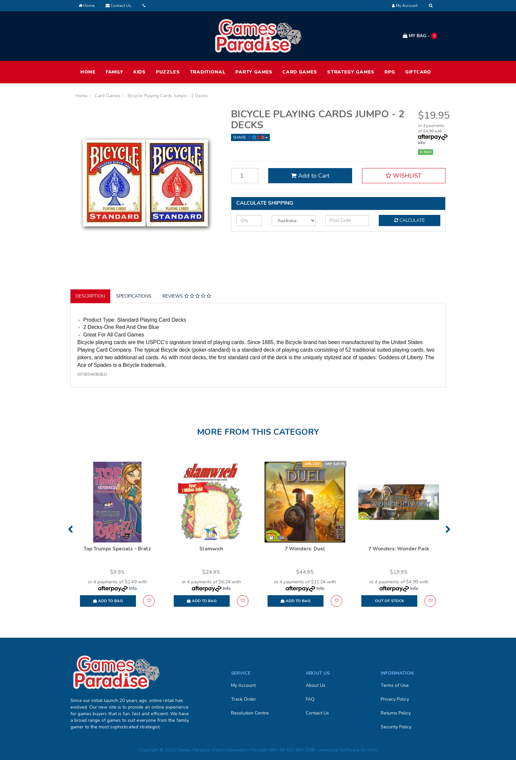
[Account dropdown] (405, 5)
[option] (117, 537)
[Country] (294, 220)
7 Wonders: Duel (305, 548)
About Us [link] (315, 685)
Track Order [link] (243, 699)
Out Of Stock (389, 600)
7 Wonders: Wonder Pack (398, 548)
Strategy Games (350, 72)
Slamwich (211, 548)
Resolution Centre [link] (250, 713)
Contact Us (118, 5)
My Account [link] (243, 685)
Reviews (187, 296)
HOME (88, 72)
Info (421, 142)
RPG (389, 72)
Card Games (299, 72)
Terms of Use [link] (395, 685)
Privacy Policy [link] (395, 699)
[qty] (249, 220)
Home (86, 5)
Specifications (133, 296)
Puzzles (168, 72)
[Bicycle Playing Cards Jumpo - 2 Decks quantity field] (245, 175)
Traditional (208, 72)
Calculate (409, 220)
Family (114, 72)
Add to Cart (310, 176)
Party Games (253, 72)
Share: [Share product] (250, 137)
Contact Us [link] (317, 713)
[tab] (90, 296)
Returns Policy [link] (396, 713)
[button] (404, 175)
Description (90, 296)
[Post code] (347, 220)
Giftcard (418, 72)
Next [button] (448, 529)
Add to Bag (108, 600)
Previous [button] (70, 529)
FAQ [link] (310, 699)
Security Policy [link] (396, 727)
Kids (139, 72)
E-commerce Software (336, 750)
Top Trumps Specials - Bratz (117, 548)
